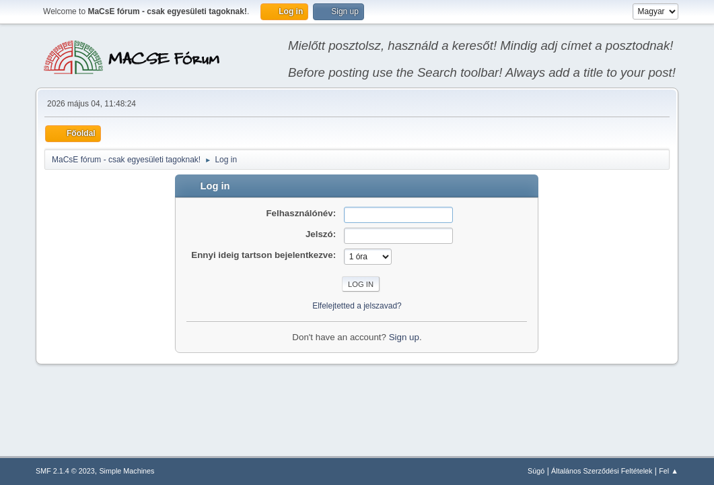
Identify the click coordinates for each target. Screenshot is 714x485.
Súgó (536, 471)
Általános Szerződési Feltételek (601, 471)
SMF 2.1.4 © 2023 (65, 471)
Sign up (404, 337)
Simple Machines (126, 471)
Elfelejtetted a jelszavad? (357, 306)
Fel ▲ (668, 471)
